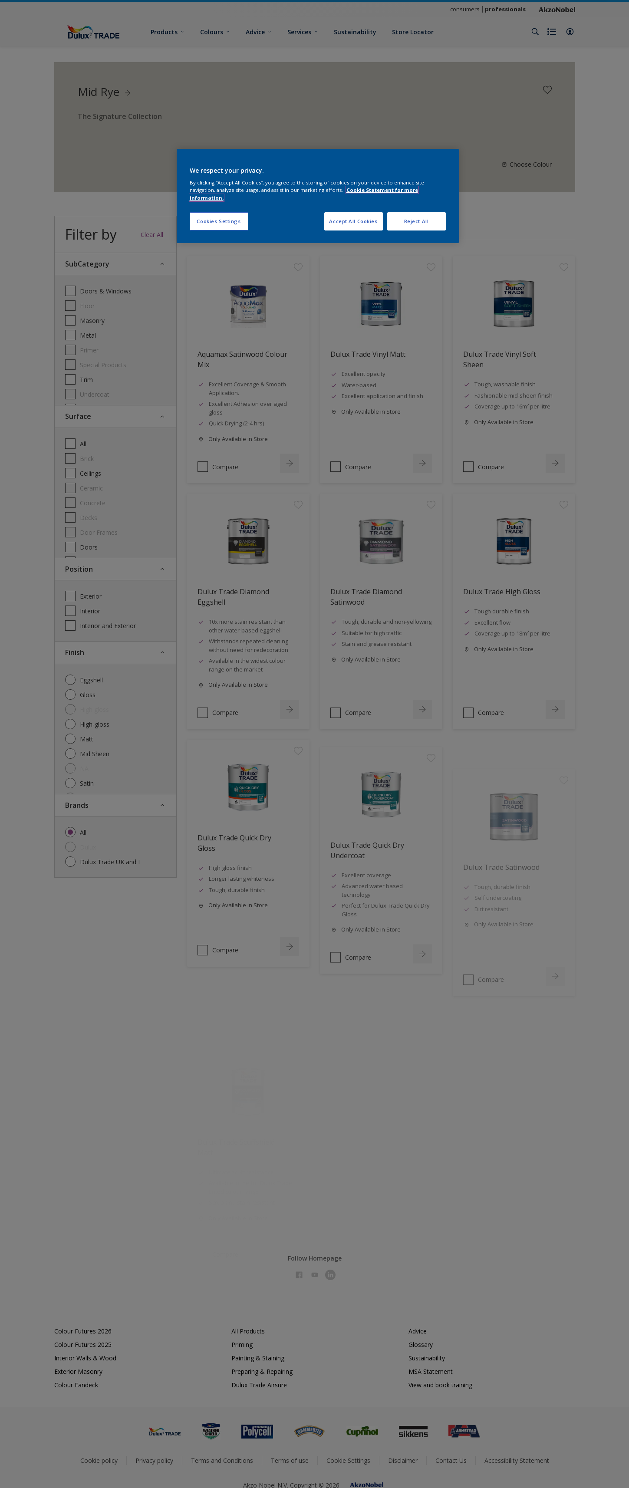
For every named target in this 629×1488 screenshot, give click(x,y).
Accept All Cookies (353, 221)
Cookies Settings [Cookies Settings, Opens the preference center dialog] (218, 221)
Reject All (416, 221)
